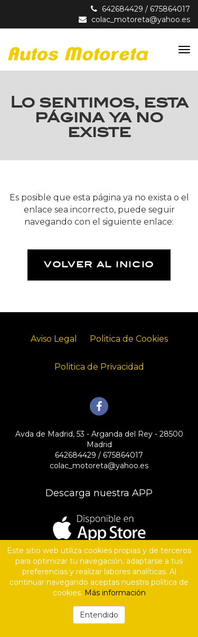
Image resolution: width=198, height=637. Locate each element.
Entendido (99, 615)
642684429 (122, 9)
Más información (115, 592)
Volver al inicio (99, 264)
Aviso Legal (54, 339)
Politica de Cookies (129, 339)
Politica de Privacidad (99, 367)
